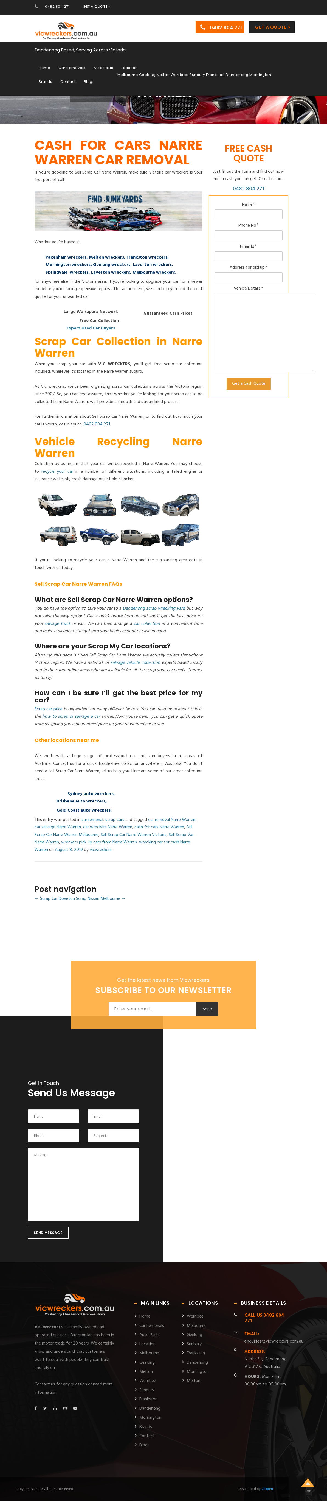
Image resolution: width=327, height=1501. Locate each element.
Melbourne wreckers (154, 272)
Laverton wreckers (152, 264)
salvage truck (58, 623)
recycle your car (57, 471)
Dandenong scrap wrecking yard (154, 608)
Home (44, 66)
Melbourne (149, 1353)
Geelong (147, 1362)
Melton (146, 1371)
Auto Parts (103, 66)
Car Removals (71, 66)
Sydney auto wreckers (90, 794)
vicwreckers (101, 849)
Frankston (148, 1399)
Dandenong (149, 1408)
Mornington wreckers (68, 264)
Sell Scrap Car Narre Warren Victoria (134, 835)
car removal (92, 819)
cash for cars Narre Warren (159, 827)
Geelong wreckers (111, 264)
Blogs (89, 80)
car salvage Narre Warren (58, 827)
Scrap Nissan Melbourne (101, 898)
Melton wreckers (106, 257)
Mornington (150, 1417)
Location (130, 66)
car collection (147, 623)
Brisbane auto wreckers (81, 801)
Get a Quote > (272, 26)
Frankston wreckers (146, 257)
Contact (68, 80)
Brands (45, 80)
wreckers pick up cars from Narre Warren (99, 842)
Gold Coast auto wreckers (84, 810)
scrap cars (114, 819)
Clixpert (267, 1489)
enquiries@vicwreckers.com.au (273, 1337)
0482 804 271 (57, 6)
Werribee (147, 1380)
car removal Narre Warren (171, 819)
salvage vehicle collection (135, 662)
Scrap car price (49, 709)
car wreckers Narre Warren (107, 827)
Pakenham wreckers (66, 257)
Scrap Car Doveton (55, 898)
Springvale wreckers (67, 272)
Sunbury (146, 1390)
